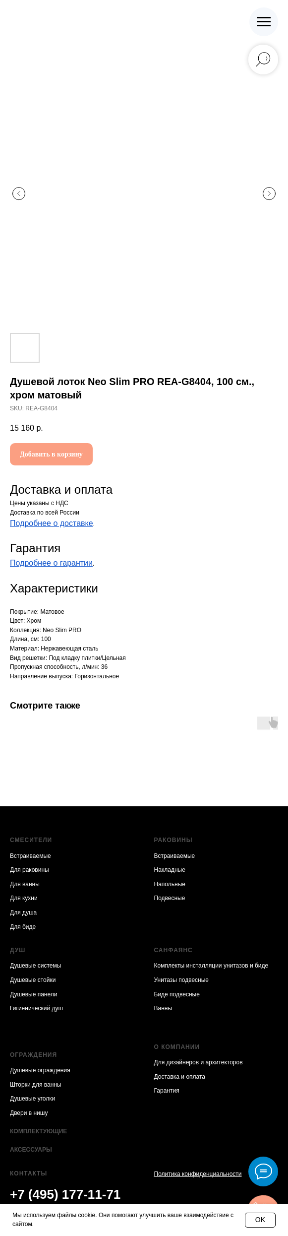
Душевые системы (35, 965)
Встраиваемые (30, 855)
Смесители (31, 840)
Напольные (169, 884)
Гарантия (166, 1090)
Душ (17, 950)
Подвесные (169, 898)
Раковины (173, 840)
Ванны (163, 1008)
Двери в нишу (29, 1112)
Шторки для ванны (35, 1084)
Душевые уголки (32, 1098)
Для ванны (25, 884)
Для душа (23, 912)
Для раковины (29, 869)
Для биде (23, 926)
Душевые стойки (33, 979)
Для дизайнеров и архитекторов (198, 1062)
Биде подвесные (177, 994)
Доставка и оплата (180, 1076)
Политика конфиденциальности (198, 1174)
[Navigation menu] (264, 22)
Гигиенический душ (36, 1008)
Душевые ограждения (40, 1070)
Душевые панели (33, 994)
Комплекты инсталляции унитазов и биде (211, 965)
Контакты (28, 1173)
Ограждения (33, 1054)
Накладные (169, 869)
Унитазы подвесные (181, 979)
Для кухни (24, 898)
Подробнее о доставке (51, 523)
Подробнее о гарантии (51, 563)
